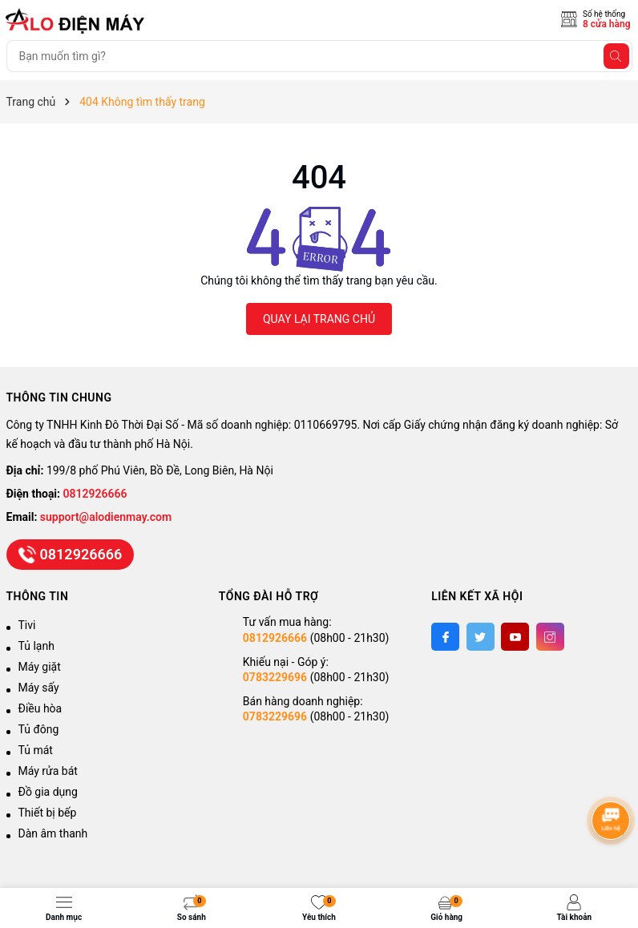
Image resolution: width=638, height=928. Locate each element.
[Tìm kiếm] (616, 56)
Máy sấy (38, 687)
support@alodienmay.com (106, 516)
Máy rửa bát (48, 771)
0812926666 (95, 493)
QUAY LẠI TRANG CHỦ (319, 319)
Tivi (27, 625)
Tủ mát (35, 750)
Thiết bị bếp (47, 812)
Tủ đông (38, 729)
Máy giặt (39, 666)
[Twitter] (480, 637)
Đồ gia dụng (48, 791)
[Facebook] (445, 637)
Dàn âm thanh (53, 833)
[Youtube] (515, 637)
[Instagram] (550, 637)
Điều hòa (40, 708)
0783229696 (275, 677)
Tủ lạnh (36, 646)
